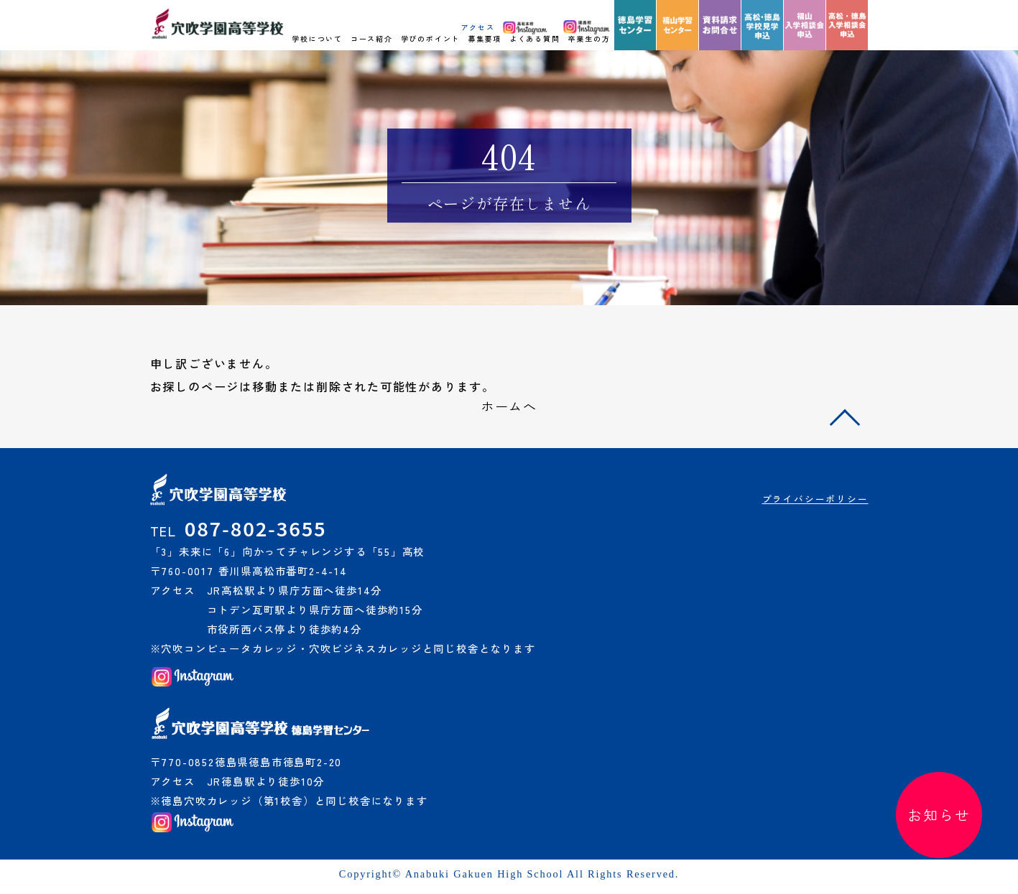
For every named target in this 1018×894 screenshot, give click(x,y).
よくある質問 (534, 38)
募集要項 (484, 38)
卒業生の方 (589, 38)
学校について (317, 38)
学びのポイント (431, 38)
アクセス (478, 27)
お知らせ (938, 814)
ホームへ (509, 405)
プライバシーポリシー (815, 499)
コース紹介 (372, 38)
